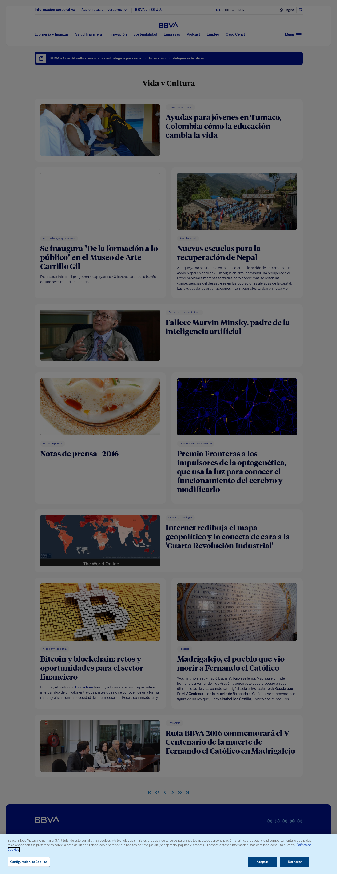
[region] (168, 854)
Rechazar (295, 862)
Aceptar (262, 862)
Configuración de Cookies (28, 862)
